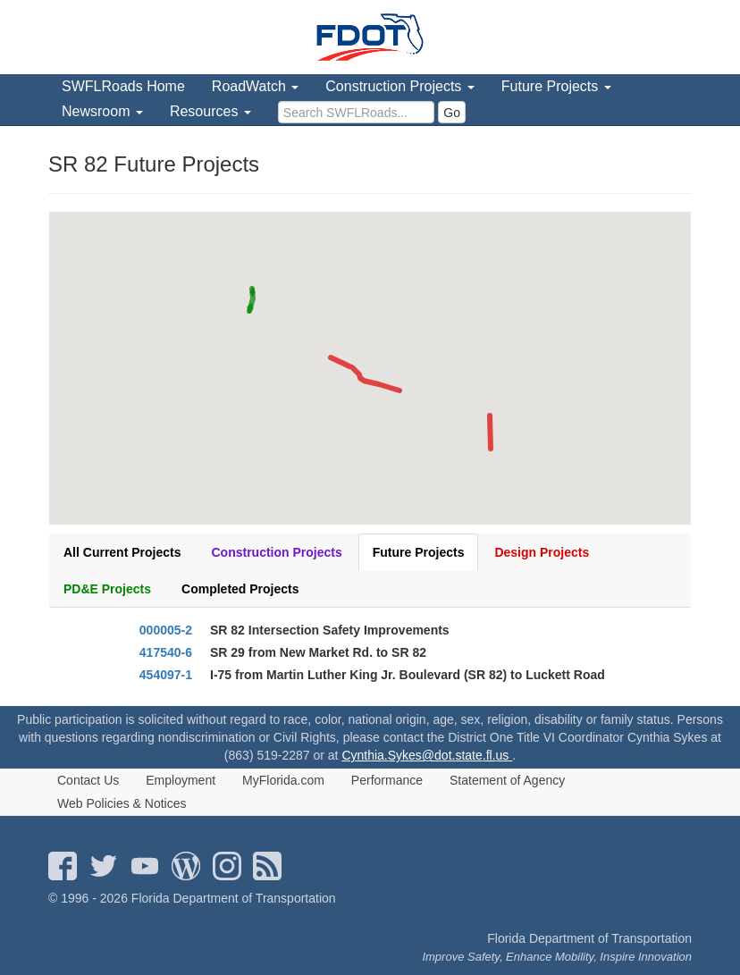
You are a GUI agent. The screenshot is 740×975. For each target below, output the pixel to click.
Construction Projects (276, 552)
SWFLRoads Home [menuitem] (123, 86)
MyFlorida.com (283, 780)
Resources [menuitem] (210, 111)
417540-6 (165, 652)
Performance (387, 780)
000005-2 (165, 630)
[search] (356, 112)
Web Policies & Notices (121, 803)
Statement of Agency (507, 780)
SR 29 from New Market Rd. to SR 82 (318, 652)
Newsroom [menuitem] (102, 111)
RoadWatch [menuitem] (255, 86)
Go (451, 112)
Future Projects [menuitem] (556, 86)
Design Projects (541, 552)
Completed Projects (240, 589)
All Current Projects (122, 552)
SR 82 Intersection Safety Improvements (330, 630)
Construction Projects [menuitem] (400, 86)
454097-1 (165, 675)
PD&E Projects (107, 589)
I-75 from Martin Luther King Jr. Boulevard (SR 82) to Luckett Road (407, 675)
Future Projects (419, 552)
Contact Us (88, 780)
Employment (180, 780)
